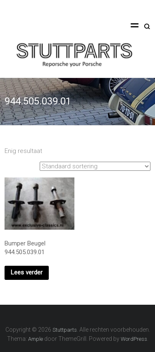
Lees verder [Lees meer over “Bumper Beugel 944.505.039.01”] (27, 272)
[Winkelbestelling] (95, 166)
